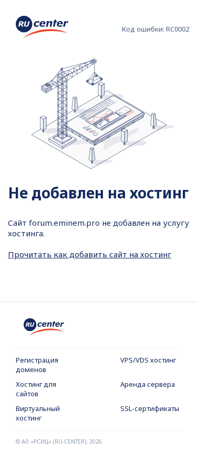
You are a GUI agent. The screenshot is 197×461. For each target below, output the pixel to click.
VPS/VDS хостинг (148, 360)
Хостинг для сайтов (36, 388)
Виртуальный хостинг (38, 413)
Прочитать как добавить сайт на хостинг (89, 254)
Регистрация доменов (37, 364)
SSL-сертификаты (149, 408)
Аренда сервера (147, 384)
